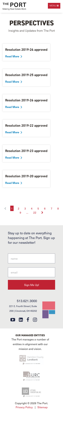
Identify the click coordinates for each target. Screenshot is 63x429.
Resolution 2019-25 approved (26, 75)
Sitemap (42, 407)
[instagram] (35, 319)
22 (34, 212)
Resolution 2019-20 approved (26, 176)
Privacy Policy (24, 407)
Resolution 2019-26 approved (26, 100)
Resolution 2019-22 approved (26, 125)
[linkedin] (21, 319)
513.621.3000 (27, 300)
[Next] (42, 212)
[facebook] (28, 319)
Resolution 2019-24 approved (26, 49)
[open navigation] (54, 6)
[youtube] (12, 319)
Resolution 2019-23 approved (26, 151)
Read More (12, 56)
